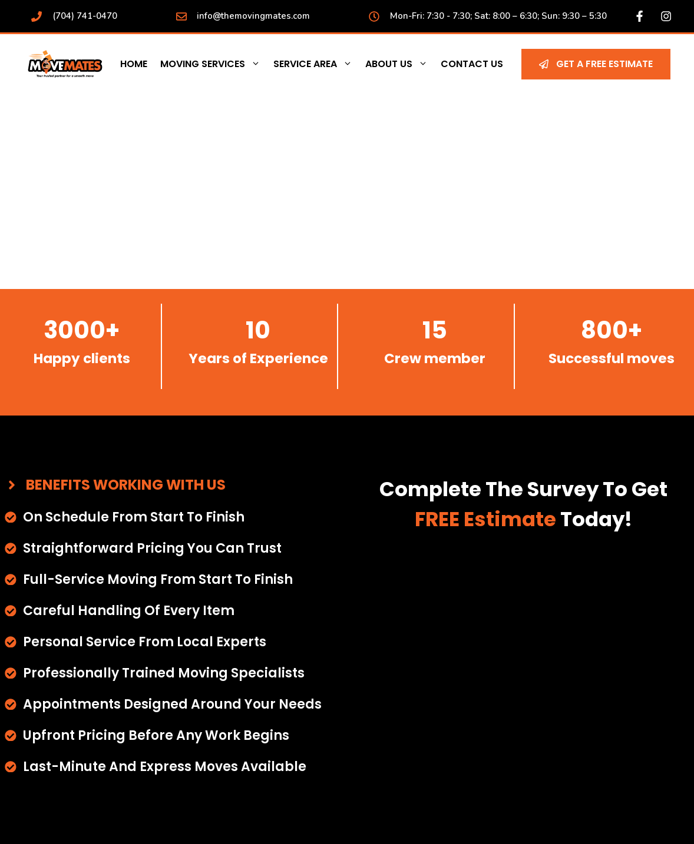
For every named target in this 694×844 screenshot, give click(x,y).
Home (133, 64)
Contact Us (472, 64)
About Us (399, 64)
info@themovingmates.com (253, 16)
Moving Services (213, 64)
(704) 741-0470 (84, 16)
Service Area (316, 64)
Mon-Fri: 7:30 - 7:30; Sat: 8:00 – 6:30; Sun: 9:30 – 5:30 (498, 16)
